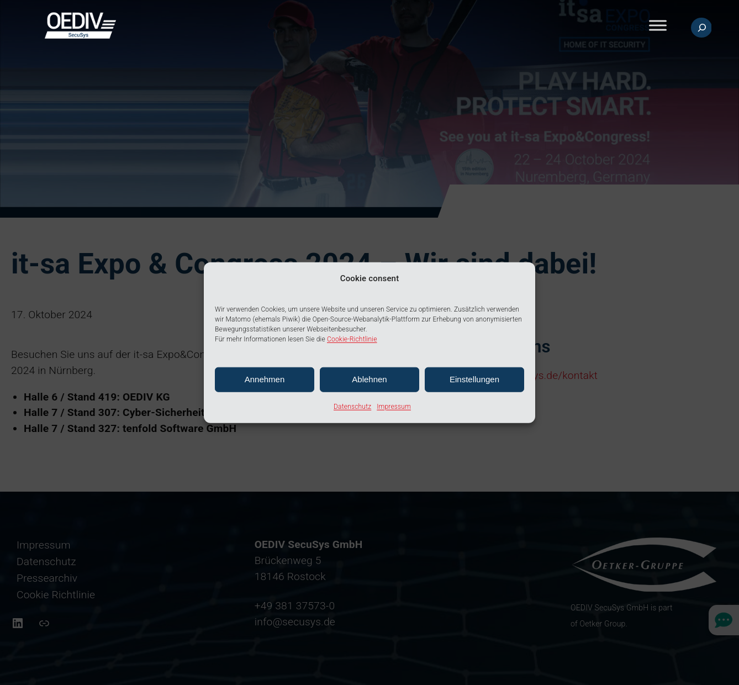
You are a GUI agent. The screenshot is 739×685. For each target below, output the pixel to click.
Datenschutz (352, 406)
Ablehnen (369, 379)
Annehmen (265, 379)
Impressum (394, 406)
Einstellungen (474, 379)
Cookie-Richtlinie (352, 339)
